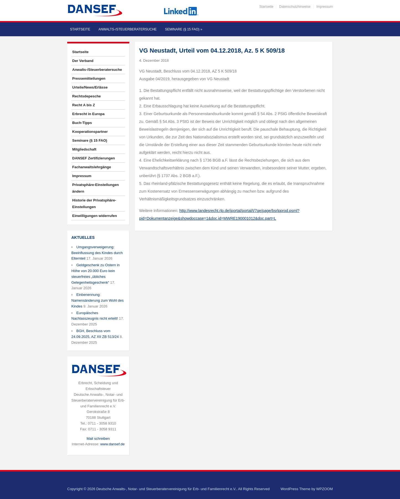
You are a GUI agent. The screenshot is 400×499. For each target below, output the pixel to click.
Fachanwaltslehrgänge (91, 167)
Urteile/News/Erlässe (90, 87)
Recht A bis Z (83, 105)
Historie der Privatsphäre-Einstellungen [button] (94, 203)
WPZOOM (324, 489)
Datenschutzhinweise (294, 7)
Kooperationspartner (90, 132)
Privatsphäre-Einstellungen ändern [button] (95, 188)
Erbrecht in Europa (88, 114)
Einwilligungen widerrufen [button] (94, 216)
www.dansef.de (112, 444)
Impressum (324, 7)
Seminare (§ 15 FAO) (183, 29)
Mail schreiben (98, 438)
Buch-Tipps (82, 123)
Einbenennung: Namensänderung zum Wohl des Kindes (97, 300)
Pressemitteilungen (88, 78)
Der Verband (82, 61)
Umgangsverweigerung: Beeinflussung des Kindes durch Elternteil (97, 253)
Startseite (266, 7)
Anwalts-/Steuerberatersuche (127, 29)
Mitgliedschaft (84, 149)
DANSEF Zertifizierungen (93, 158)
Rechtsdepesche (86, 96)
